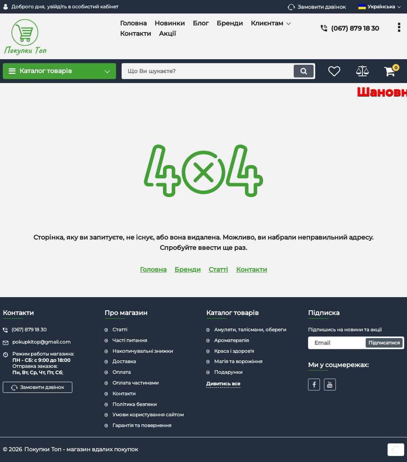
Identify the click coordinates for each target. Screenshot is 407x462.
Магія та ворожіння (238, 361)
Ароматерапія (231, 340)
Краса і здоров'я (234, 351)
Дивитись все (223, 384)
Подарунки (228, 372)
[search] (218, 71)
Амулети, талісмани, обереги (250, 329)
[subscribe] (356, 342)
